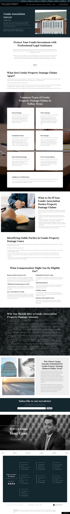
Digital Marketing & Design (58, 505)
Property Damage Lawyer (9, 30)
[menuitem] (27, 4)
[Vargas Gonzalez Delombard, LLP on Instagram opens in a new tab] (8, 483)
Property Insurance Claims (17, 29)
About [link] (30, 4)
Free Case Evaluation (64, 4)
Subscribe (49, 408)
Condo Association (19, 30)
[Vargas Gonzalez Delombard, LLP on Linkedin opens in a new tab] (14, 483)
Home (5, 29)
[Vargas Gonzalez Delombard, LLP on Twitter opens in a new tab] (12, 483)
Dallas (8, 29)
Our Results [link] (49, 4)
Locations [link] (43, 4)
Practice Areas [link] (38, 4)
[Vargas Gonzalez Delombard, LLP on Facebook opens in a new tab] (10, 483)
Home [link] (27, 4)
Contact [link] (53, 4)
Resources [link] (34, 4)
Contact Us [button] (65, 513)
